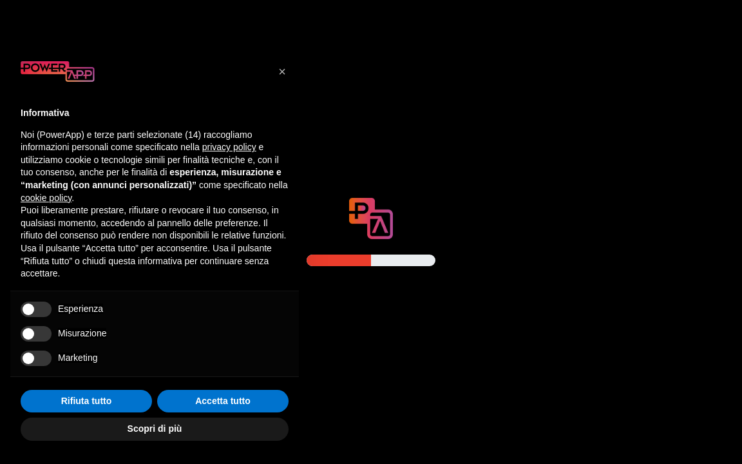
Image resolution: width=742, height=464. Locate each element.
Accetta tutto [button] (223, 401)
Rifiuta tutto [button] (86, 401)
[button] (282, 71)
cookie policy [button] (46, 198)
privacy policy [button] (229, 147)
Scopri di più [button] (155, 428)
